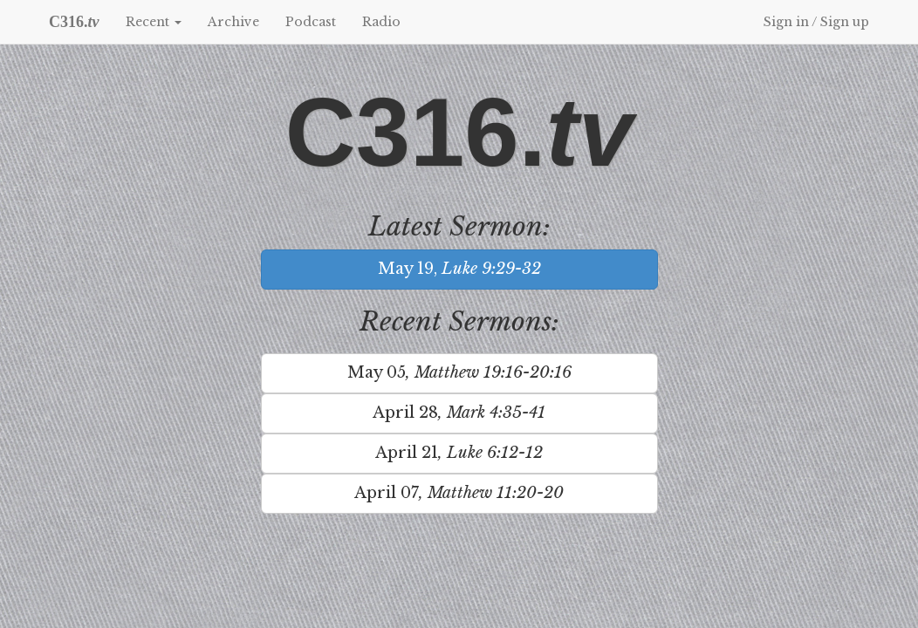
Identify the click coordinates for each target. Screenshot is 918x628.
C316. (74, 22)
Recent (154, 22)
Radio (381, 22)
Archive (233, 22)
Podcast (310, 22)
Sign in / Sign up (816, 22)
